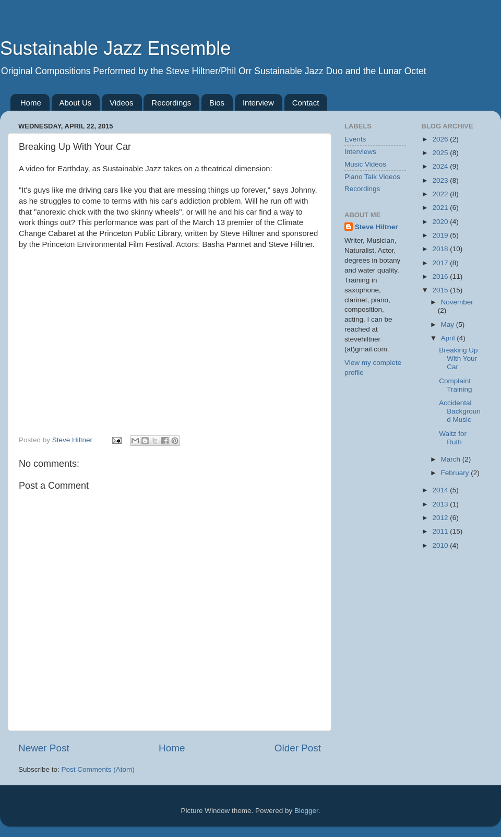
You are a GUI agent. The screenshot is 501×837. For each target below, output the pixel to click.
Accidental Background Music (460, 411)
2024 (441, 166)
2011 (441, 531)
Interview (258, 102)
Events (355, 139)
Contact (305, 102)
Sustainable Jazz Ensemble (115, 48)
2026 (441, 139)
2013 (441, 504)
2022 (441, 194)
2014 (441, 490)
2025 (441, 153)
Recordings (171, 102)
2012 (441, 518)
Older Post (298, 747)
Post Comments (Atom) (98, 769)
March (451, 459)
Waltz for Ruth (453, 438)
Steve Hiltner (376, 227)
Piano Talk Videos (372, 177)
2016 (441, 276)
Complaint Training (455, 385)
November (457, 302)
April (449, 338)
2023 (441, 180)
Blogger (306, 811)
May (448, 324)
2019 (441, 235)
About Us (75, 102)
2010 (441, 545)
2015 (441, 290)
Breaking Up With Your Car (458, 358)
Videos (122, 102)
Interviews (360, 152)
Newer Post (43, 747)
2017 (441, 263)
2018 (441, 249)
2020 (441, 222)
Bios (216, 102)
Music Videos (365, 164)
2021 (441, 207)
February (456, 473)
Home (30, 102)
